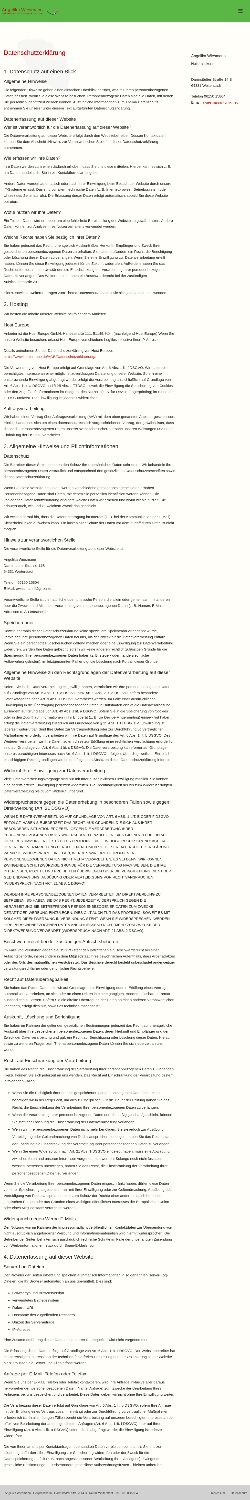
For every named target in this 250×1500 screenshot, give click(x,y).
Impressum (217, 1493)
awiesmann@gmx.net (220, 102)
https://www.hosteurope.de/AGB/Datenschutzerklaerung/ (49, 357)
